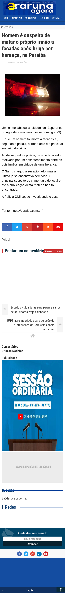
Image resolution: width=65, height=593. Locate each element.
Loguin (30, 590)
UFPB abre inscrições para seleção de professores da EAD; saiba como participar (30, 325)
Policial (45, 18)
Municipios (31, 18)
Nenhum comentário (17, 62)
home (6, 18)
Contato (57, 18)
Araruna (17, 18)
